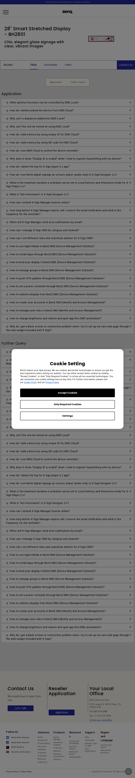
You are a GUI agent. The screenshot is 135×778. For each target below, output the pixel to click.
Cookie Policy (30, 382)
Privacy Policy (52, 382)
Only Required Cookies (67, 404)
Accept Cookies (67, 392)
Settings (67, 416)
